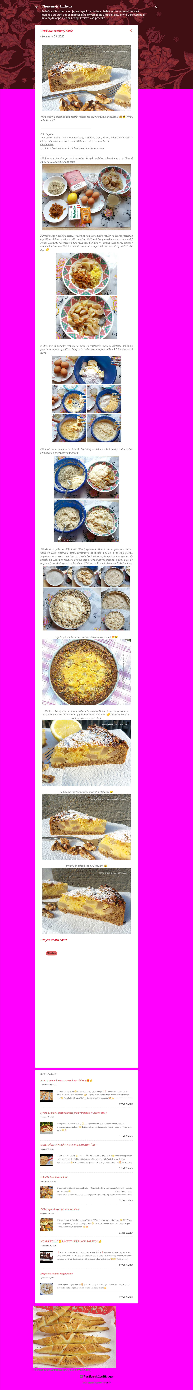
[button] (131, 31)
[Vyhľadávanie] (156, 7)
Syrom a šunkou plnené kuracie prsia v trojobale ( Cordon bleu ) (73, 1112)
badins (107, 1383)
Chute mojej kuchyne (56, 6)
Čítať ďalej (126, 1104)
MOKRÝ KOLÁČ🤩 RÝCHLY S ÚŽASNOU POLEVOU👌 (70, 1241)
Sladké (51, 953)
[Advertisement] (149, 66)
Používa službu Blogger (96, 1376)
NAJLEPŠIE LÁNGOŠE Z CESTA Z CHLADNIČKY (68, 1145)
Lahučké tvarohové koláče (53, 1177)
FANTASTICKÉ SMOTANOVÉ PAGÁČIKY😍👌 (66, 1080)
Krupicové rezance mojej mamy (56, 1273)
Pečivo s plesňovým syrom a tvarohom (59, 1209)
